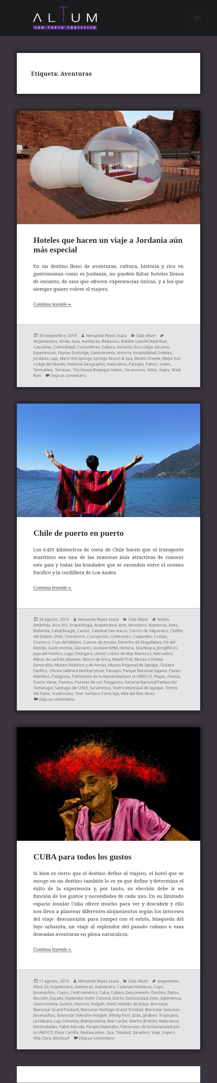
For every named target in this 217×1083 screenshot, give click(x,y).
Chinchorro (75, 636)
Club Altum (146, 336)
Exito (154, 998)
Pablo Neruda (71, 1027)
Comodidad (64, 347)
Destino (158, 992)
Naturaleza (117, 364)
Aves (173, 625)
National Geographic (86, 364)
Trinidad (123, 1032)
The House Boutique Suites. (98, 370)
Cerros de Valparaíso (148, 631)
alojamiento (168, 981)
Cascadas (42, 347)
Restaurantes (93, 1032)
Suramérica (100, 688)
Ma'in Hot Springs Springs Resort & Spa (96, 359)
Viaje (156, 1032)
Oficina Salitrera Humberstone (76, 671)
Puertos (66, 682)
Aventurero (105, 987)
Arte (122, 625)
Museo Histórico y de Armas (80, 665)
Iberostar (158, 1004)
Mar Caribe (117, 1021)
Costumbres (88, 347)
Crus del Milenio (67, 642)
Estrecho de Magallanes (140, 642)
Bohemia (41, 631)
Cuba (104, 992)
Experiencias (44, 353)
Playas (160, 676)
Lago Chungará (78, 654)
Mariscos (143, 654)
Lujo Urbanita (66, 1021)
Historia (124, 353)
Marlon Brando (143, 1021)
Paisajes (136, 364)
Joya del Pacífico (47, 654)
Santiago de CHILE (71, 688)
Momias (73, 659)
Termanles (43, 370)
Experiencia (171, 998)
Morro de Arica (96, 659)
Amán (64, 342)
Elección (40, 998)
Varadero (141, 1032)
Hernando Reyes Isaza (106, 336)
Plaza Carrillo (67, 1032)
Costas (160, 636)
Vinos (150, 694)
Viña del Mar (132, 694)
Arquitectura (105, 625)
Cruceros (41, 642)
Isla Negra (145, 648)
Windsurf (61, 1038)
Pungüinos (113, 682)
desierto (124, 347)
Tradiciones (62, 694)
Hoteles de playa (133, 1004)
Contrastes (120, 636)
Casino (83, 631)
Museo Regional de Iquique (133, 665)
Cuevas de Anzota (99, 642)
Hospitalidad (144, 353)
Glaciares (82, 648)
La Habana (42, 1021)
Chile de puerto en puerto (78, 533)
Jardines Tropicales (160, 1015)
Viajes (164, 370)
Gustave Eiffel (105, 648)
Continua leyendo (50, 304)
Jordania (41, 359)
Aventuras (91, 342)
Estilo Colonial (98, 998)
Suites (164, 364)
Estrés (118, 998)
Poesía (174, 676)
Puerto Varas (45, 682)
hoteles (165, 353)
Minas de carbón (48, 659)
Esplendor (74, 998)
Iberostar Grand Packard (56, 1010)
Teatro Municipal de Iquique (137, 688)
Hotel (111, 1004)
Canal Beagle (63, 631)
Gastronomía (103, 353)
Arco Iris (60, 625)
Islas (136, 1015)
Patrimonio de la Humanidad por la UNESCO (112, 676)
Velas (152, 370)
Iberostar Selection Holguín (82, 1015)
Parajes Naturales (102, 1027)
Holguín (98, 1004)
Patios (151, 364)
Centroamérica (83, 992)
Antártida (41, 625)
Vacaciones (135, 370)
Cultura (108, 347)
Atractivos (137, 625)
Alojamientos (45, 342)
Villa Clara (42, 1038)
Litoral (100, 654)
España (56, 998)
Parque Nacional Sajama (145, 671)
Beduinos (110, 342)
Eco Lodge (143, 347)
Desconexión (137, 992)
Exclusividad (137, 998)
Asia (76, 342)
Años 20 (40, 987)
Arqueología (80, 625)
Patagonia (61, 676)
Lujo (54, 359)
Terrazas (63, 370)
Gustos (66, 1004)
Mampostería (93, 1021)
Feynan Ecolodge (73, 353)
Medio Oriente (147, 359)
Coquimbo (142, 636)
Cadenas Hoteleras (134, 987)
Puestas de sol (88, 682)
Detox (173, 992)
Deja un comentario (68, 376)
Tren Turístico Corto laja (97, 694)
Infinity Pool (119, 1015)
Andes (163, 619)
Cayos (63, 992)
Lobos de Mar (120, 654)
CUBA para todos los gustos (82, 857)
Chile (58, 636)
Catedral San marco (110, 631)
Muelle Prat (122, 659)
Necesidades (45, 1027)
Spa (110, 1032)
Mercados (163, 654)
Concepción (98, 636)
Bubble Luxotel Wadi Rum (144, 342)
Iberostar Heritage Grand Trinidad (112, 1010)
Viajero (168, 1032)
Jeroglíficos (167, 648)
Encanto (162, 347)
